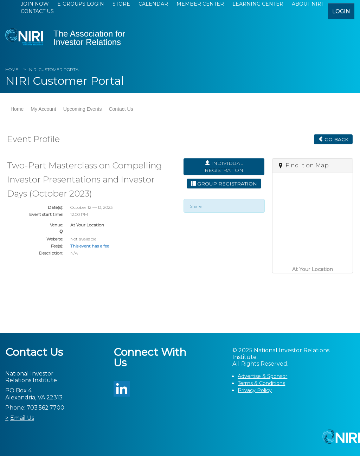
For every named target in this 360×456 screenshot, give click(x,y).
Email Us (22, 418)
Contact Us (37, 11)
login (341, 11)
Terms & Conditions (261, 383)
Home (11, 69)
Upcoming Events (82, 109)
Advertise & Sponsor (262, 376)
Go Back (333, 139)
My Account (43, 109)
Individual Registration (224, 166)
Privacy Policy (255, 390)
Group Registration (224, 183)
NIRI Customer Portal (55, 69)
